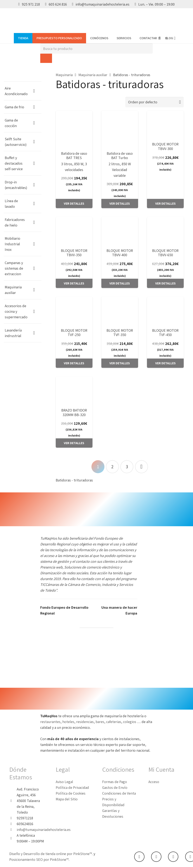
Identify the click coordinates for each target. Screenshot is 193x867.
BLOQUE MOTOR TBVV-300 (165, 146)
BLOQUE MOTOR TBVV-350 (74, 252)
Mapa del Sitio (67, 799)
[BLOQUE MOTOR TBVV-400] (119, 231)
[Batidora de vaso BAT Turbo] (119, 129)
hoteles (68, 721)
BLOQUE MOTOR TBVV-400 (120, 252)
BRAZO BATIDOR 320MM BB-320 (74, 412)
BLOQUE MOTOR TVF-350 (120, 332)
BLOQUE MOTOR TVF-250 (74, 332)
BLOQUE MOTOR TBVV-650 (165, 252)
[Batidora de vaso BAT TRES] (74, 129)
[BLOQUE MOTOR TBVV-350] (74, 231)
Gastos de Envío (114, 787)
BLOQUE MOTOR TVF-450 (165, 332)
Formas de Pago (114, 781)
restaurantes (50, 721)
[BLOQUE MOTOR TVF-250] (74, 310)
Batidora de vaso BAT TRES (74, 155)
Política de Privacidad (72, 787)
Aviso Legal (64, 781)
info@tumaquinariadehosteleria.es (44, 829)
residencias (85, 721)
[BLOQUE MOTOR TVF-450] (165, 310)
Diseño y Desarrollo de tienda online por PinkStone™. (51, 853)
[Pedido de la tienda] (154, 102)
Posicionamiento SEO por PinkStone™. (39, 859)
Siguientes (141, 466)
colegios (130, 721)
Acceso (153, 781)
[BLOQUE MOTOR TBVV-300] (165, 124)
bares (100, 721)
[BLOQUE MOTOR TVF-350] (119, 310)
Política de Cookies (70, 793)
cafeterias (113, 721)
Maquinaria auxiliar (92, 74)
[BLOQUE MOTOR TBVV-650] (165, 231)
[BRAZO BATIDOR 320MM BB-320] (74, 390)
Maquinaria (64, 74)
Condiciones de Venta (119, 793)
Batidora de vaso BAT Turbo (120, 155)
